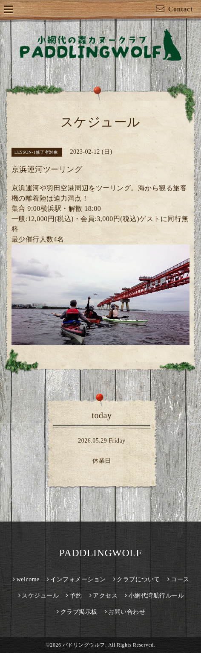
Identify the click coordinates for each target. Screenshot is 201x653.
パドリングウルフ (84, 645)
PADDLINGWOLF (100, 552)
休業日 (101, 461)
